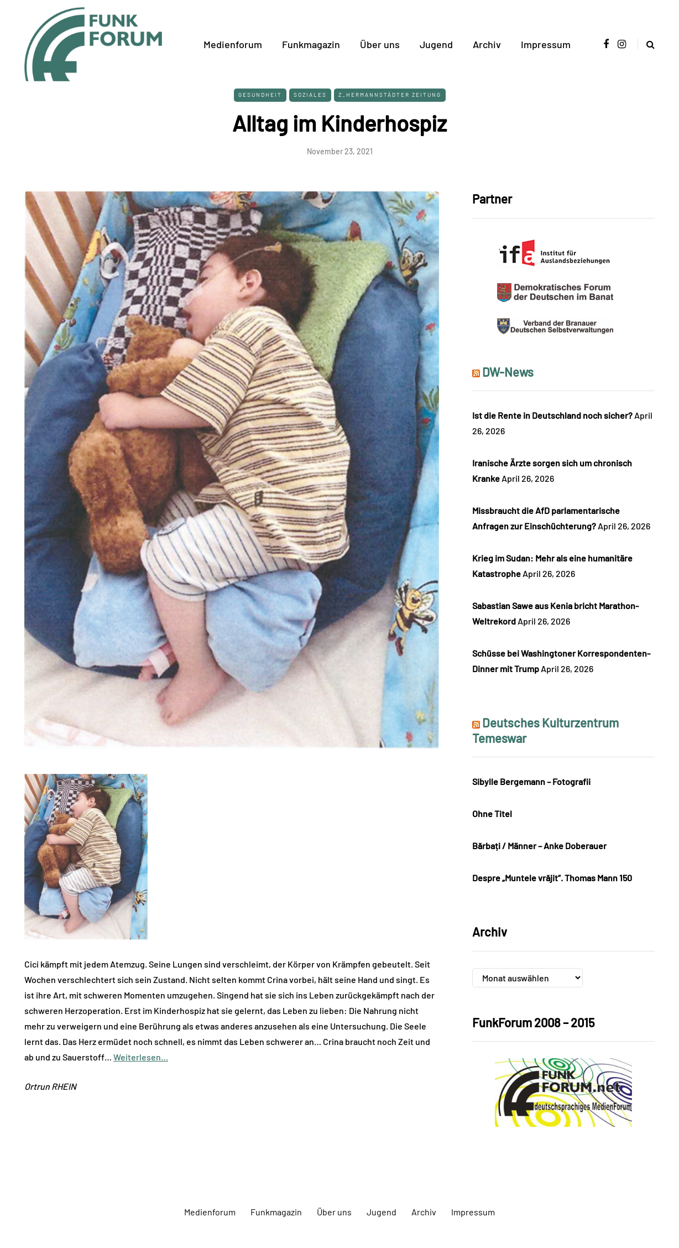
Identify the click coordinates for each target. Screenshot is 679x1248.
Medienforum (232, 44)
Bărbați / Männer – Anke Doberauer (539, 845)
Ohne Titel (492, 813)
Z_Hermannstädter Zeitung (389, 94)
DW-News (508, 372)
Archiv (487, 44)
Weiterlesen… (140, 1057)
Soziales (310, 94)
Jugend (436, 44)
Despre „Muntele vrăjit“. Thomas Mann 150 (552, 877)
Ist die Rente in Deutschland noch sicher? (552, 415)
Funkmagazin (311, 44)
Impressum (546, 44)
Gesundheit (260, 94)
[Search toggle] (646, 44)
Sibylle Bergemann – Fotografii (531, 781)
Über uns (380, 44)
